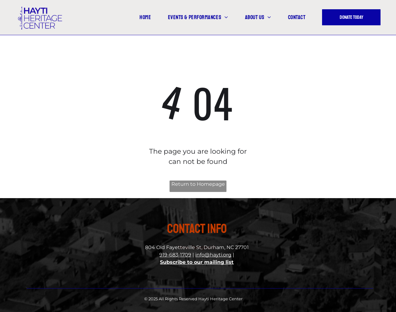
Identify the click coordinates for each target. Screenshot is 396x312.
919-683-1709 (175, 255)
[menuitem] (150, 17)
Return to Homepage (198, 184)
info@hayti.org (213, 255)
